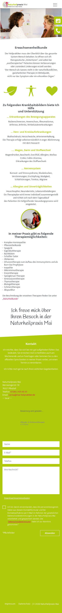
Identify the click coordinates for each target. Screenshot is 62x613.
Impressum (10, 604)
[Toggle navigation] (55, 5)
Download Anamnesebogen (17, 498)
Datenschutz (24, 604)
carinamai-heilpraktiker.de (22, 395)
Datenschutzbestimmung (19, 521)
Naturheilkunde (10, 299)
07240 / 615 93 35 (18, 392)
